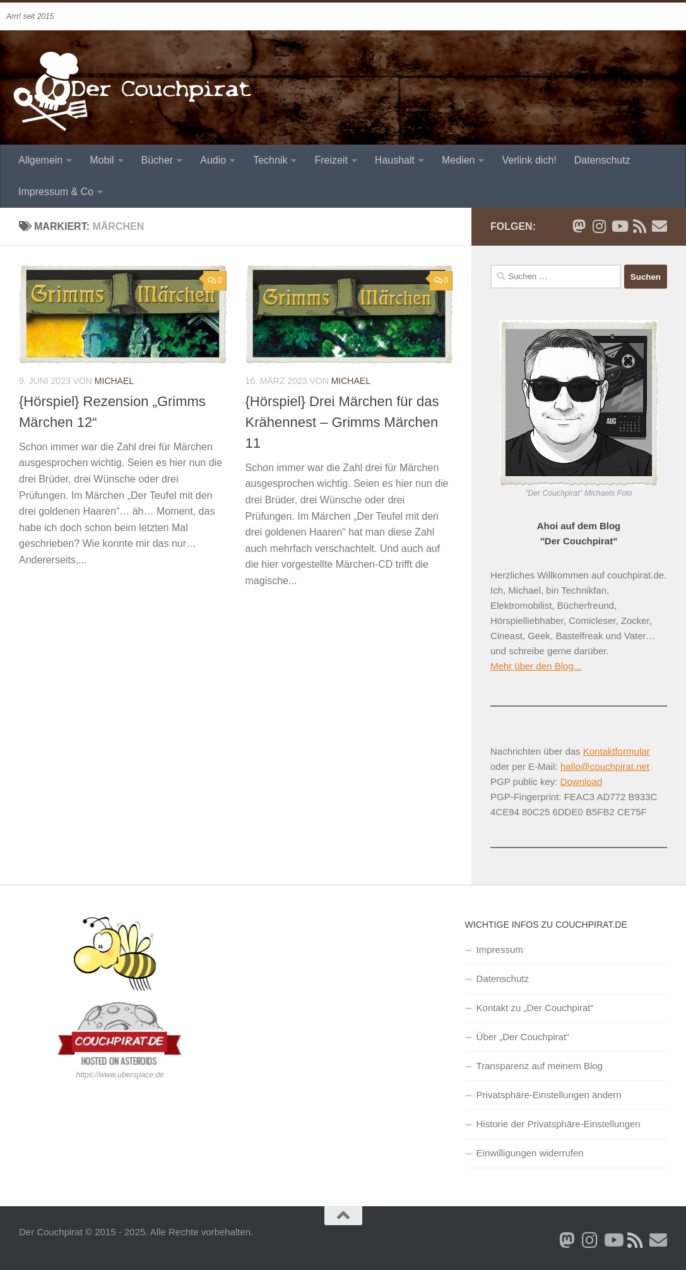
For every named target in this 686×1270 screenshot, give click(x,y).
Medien (458, 160)
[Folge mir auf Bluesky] (578, 226)
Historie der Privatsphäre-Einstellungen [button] (558, 1123)
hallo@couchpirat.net (604, 766)
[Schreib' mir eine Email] (659, 226)
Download (581, 781)
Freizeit (330, 160)
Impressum (499, 949)
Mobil (102, 160)
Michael (114, 381)
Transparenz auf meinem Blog (539, 1065)
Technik (270, 160)
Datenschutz (602, 160)
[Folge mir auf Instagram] (598, 226)
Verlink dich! (529, 160)
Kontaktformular (616, 751)
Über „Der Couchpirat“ (523, 1036)
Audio (213, 160)
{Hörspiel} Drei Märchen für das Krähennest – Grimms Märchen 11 (342, 422)
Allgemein (40, 160)
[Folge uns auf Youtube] (619, 226)
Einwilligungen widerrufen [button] (530, 1152)
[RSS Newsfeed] (639, 226)
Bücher (157, 160)
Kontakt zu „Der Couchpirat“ (535, 1007)
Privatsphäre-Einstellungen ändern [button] (549, 1094)
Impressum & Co (55, 191)
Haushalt (395, 160)
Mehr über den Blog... (535, 666)
